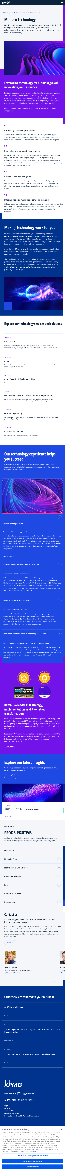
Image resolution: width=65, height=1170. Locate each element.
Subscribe (28, 1094)
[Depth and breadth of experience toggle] (60, 600)
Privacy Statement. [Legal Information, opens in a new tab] (31, 1151)
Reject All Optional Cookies (32, 1161)
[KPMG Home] (6, 2)
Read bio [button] (13, 973)
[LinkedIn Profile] (6, 972)
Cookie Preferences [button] (11, 1113)
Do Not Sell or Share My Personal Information (21, 1116)
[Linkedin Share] (18, 1093)
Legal (6, 1106)
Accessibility (9, 1111)
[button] (62, 2)
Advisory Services (35, 13)
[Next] (13, 776)
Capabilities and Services (19, 13)
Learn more (8, 556)
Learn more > (9, 746)
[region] (32, 1148)
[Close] (61, 1129)
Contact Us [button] (9, 942)
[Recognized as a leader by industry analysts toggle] (60, 564)
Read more (7, 1016)
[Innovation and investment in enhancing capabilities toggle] (60, 633)
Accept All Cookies (32, 1167)
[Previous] (6, 776)
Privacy (7, 1108)
